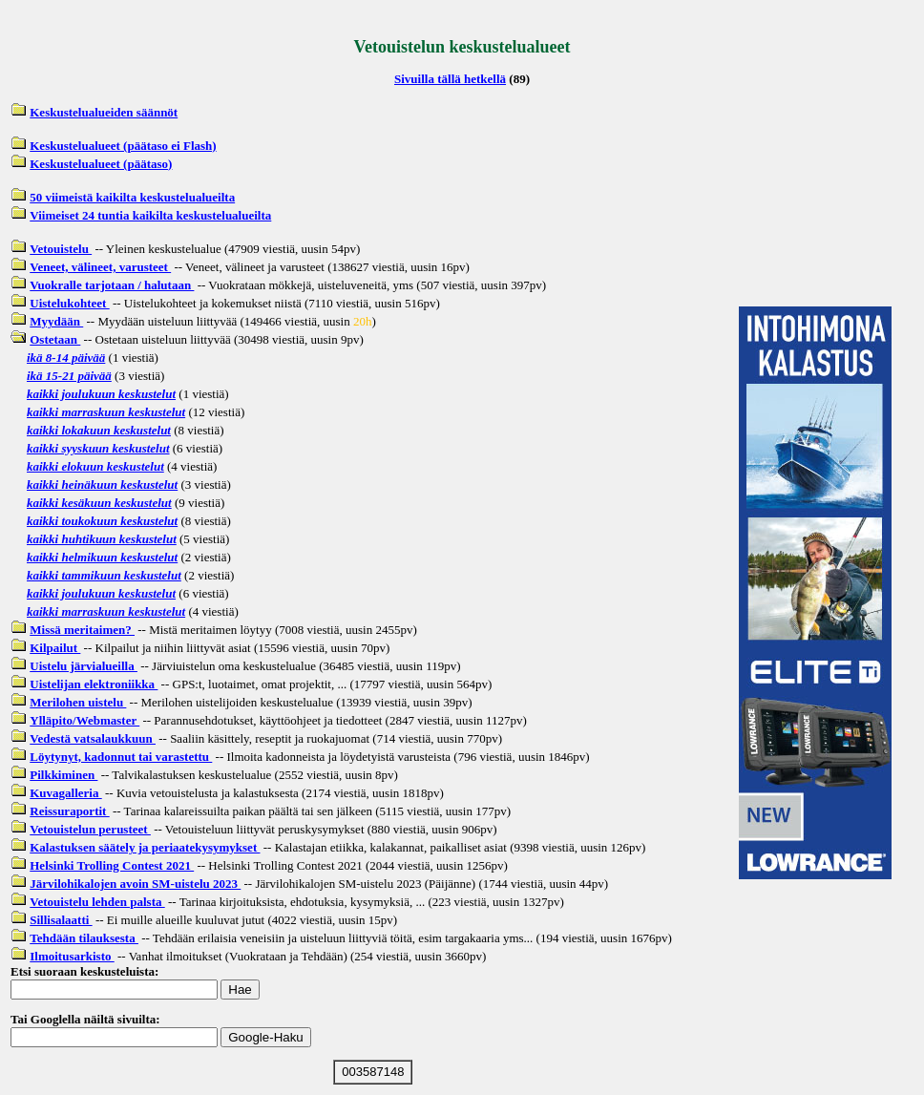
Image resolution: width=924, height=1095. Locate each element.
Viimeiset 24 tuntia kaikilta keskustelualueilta (150, 215)
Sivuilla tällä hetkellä (450, 79)
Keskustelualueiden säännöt (104, 112)
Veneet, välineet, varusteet (100, 267)
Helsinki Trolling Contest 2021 (112, 865)
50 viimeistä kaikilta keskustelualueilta (132, 197)
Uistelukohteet (69, 303)
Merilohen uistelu (78, 702)
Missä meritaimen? (82, 629)
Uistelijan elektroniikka (94, 684)
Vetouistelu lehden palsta (97, 902)
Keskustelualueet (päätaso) (101, 164)
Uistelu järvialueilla (83, 666)
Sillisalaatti (61, 920)
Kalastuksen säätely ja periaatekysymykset (145, 847)
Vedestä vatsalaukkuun (93, 738)
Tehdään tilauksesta (84, 938)
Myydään (56, 321)
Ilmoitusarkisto (72, 956)
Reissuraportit (69, 811)
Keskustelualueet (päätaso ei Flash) (123, 145)
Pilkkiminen (63, 775)
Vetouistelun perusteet (90, 829)
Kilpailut (55, 648)
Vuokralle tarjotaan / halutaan (112, 285)
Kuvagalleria (65, 793)
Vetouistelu (61, 249)
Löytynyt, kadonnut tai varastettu (121, 756)
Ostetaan (55, 339)
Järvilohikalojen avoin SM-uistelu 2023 (135, 883)
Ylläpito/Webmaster (84, 720)
